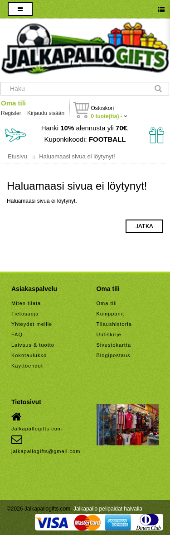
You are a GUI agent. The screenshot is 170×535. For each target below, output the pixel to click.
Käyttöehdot (27, 365)
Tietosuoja (25, 313)
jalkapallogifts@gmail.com (45, 444)
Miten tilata (26, 303)
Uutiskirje (109, 334)
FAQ (17, 334)
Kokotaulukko (29, 355)
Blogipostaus (114, 355)
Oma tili (13, 103)
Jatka (144, 226)
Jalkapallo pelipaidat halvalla (107, 509)
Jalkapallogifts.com (36, 421)
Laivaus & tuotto (32, 345)
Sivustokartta (114, 345)
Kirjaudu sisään (45, 113)
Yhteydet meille (31, 324)
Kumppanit (111, 313)
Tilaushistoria (114, 324)
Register (11, 113)
